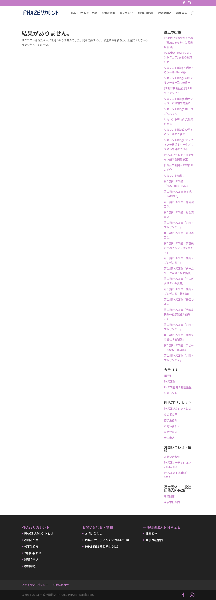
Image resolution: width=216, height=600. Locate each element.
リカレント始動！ (174, 175)
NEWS (168, 375)
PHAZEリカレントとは (83, 13)
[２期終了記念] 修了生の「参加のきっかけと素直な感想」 (178, 42)
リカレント (170, 393)
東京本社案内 (172, 502)
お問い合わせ (146, 13)
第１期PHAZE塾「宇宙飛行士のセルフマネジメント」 (179, 247)
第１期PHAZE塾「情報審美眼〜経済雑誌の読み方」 (179, 314)
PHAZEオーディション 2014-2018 (107, 540)
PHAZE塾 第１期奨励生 (178, 387)
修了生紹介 (126, 13)
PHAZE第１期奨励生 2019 (102, 546)
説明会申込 (165, 13)
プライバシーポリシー (35, 585)
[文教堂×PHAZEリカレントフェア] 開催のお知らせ (178, 57)
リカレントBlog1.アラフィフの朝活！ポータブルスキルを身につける (178, 144)
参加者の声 (108, 13)
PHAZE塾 (169, 381)
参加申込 (181, 13)
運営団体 (169, 496)
